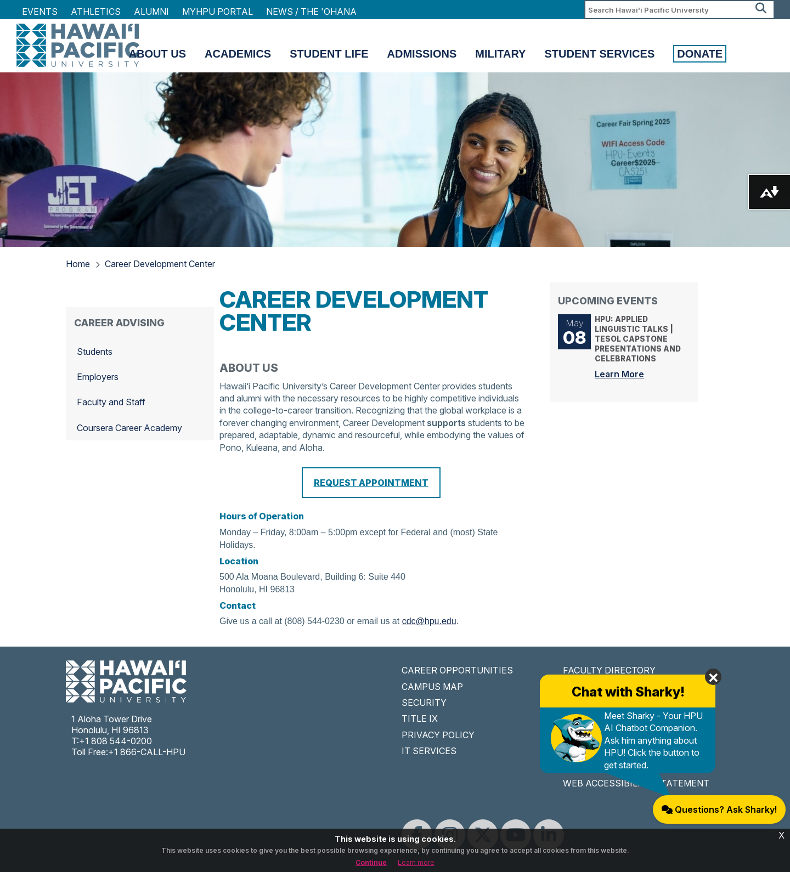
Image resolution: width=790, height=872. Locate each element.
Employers (98, 376)
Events (40, 11)
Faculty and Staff (111, 402)
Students (94, 351)
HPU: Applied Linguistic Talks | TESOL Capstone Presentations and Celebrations (642, 347)
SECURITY (424, 702)
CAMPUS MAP (432, 686)
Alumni (151, 11)
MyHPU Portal (217, 11)
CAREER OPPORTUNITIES (457, 670)
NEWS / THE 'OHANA (311, 11)
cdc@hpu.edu (429, 621)
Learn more (416, 862)
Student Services (599, 54)
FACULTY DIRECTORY (609, 670)
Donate (700, 54)
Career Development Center (160, 263)
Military (500, 54)
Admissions (422, 54)
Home (78, 263)
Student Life (329, 54)
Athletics (96, 11)
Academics (238, 54)
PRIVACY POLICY (438, 734)
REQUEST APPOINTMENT (371, 482)
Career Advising (119, 323)
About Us (157, 54)
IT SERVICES (429, 750)
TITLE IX (420, 718)
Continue (371, 862)
